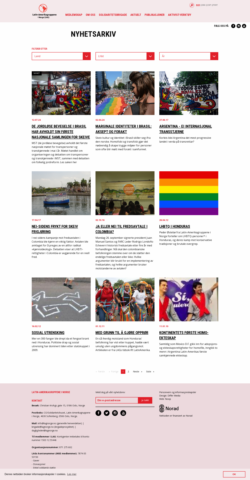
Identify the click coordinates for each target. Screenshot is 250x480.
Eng (204, 5)
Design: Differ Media (169, 395)
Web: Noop (165, 398)
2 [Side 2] (128, 371)
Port (215, 5)
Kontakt (37, 400)
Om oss (90, 14)
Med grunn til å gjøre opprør (122, 332)
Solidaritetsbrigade (113, 14)
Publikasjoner (155, 14)
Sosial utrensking (48, 332)
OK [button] (234, 474)
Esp (209, 5)
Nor (198, 5)
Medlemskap (73, 14)
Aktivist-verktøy (179, 14)
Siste (151, 371)
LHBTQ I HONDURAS (174, 226)
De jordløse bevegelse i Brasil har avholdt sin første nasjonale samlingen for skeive (61, 131)
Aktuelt (135, 14)
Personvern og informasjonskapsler (177, 392)
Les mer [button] (72, 474)
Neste (138, 371)
